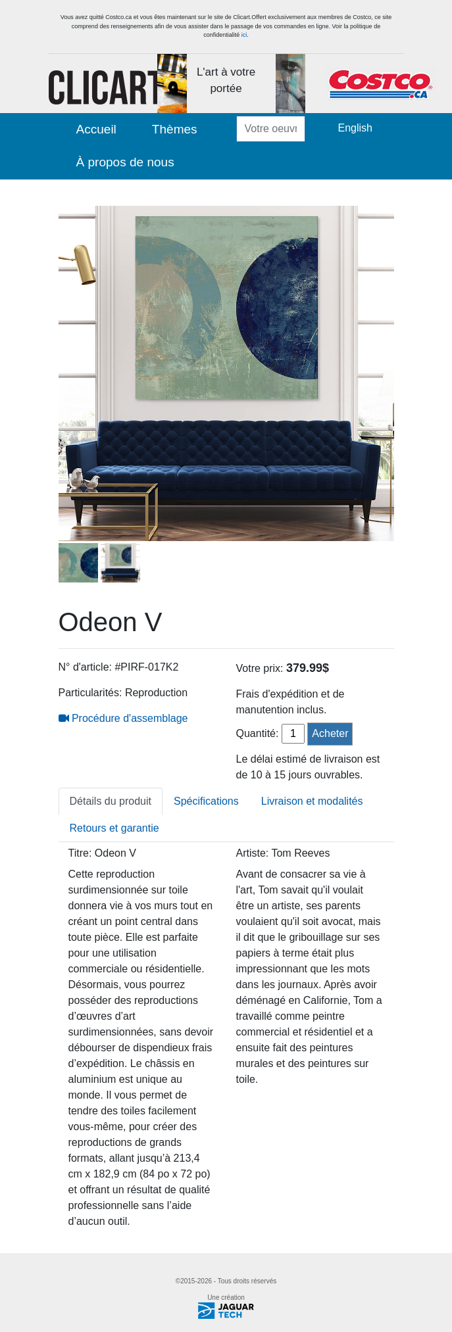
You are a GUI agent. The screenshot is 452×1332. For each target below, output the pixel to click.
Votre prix (258, 668)
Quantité (256, 733)
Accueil (96, 129)
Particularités (89, 692)
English (355, 127)
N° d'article (84, 667)
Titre (78, 853)
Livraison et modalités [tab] (312, 801)
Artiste (251, 853)
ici (244, 35)
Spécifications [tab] (206, 801)
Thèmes (174, 129)
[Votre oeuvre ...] (270, 129)
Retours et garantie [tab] (114, 828)
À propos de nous (125, 162)
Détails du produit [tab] (111, 801)
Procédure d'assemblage (123, 718)
